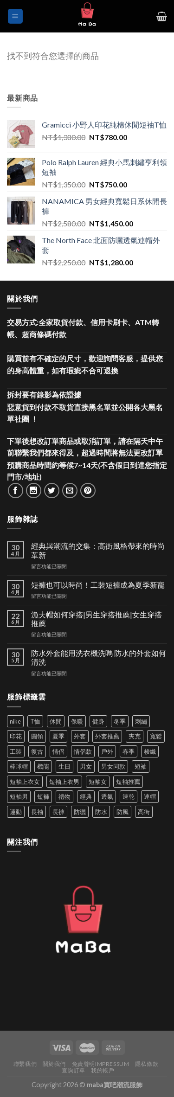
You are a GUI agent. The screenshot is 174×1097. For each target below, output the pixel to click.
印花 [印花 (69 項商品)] (16, 736)
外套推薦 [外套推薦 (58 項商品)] (107, 736)
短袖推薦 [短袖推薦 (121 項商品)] (128, 781)
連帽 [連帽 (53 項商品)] (150, 796)
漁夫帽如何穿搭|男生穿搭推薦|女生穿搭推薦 (96, 619)
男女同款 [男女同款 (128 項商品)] (113, 766)
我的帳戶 (102, 1070)
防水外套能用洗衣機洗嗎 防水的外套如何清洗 (98, 657)
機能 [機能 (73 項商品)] (43, 766)
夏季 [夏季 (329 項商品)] (58, 736)
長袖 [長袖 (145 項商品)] (37, 811)
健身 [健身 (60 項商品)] (98, 721)
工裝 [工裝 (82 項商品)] (16, 751)
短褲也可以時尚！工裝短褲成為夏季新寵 (98, 584)
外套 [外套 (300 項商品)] (80, 736)
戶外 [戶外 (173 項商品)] (107, 751)
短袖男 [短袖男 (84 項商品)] (19, 796)
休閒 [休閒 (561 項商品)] (56, 721)
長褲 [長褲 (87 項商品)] (58, 811)
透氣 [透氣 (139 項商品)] (107, 796)
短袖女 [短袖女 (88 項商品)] (98, 781)
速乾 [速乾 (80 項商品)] (128, 796)
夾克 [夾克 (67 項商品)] (135, 736)
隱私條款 (146, 1063)
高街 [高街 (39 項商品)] (144, 811)
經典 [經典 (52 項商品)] (86, 796)
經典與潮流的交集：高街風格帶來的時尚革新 (98, 550)
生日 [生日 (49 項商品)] (64, 766)
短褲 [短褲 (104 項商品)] (43, 796)
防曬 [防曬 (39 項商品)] (80, 811)
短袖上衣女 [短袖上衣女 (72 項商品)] (25, 781)
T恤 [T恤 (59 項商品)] (35, 721)
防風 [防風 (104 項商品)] (122, 811)
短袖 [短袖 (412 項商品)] (141, 766)
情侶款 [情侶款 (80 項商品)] (83, 751)
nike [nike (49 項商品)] (15, 721)
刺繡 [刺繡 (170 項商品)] (141, 721)
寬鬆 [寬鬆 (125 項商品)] (156, 736)
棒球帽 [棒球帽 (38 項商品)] (19, 766)
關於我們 (54, 1063)
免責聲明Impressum (100, 1063)
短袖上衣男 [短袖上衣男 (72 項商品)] (64, 781)
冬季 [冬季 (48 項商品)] (120, 721)
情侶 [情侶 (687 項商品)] (58, 751)
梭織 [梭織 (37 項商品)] (150, 751)
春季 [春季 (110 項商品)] (128, 751)
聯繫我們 (25, 1063)
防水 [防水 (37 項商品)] (101, 811)
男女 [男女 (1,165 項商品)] (86, 766)
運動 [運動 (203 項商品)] (16, 811)
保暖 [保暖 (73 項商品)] (77, 721)
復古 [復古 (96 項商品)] (37, 751)
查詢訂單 (73, 1070)
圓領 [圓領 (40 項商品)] (37, 736)
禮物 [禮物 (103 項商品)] (64, 796)
